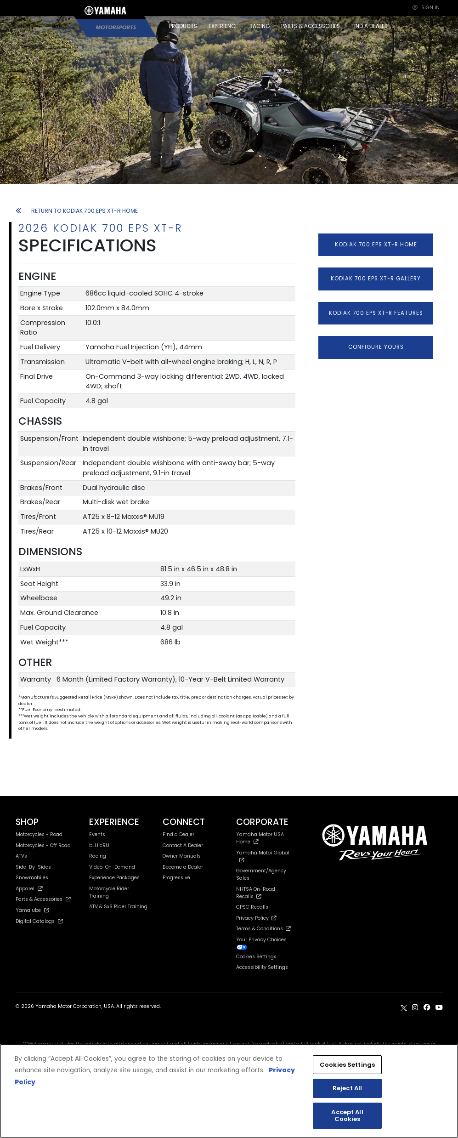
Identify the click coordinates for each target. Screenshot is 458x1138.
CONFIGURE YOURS (376, 347)
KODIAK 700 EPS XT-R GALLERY (376, 278)
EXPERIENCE (223, 26)
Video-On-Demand (112, 867)
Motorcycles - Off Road (43, 845)
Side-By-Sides (33, 867)
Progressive (176, 877)
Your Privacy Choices (261, 943)
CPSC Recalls (252, 907)
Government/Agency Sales (261, 874)
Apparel (29, 888)
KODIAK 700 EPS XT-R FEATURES (376, 313)
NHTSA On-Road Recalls (255, 893)
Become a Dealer (183, 867)
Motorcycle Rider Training (109, 892)
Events (97, 834)
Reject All (347, 1088)
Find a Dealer (178, 834)
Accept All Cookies (347, 1116)
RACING (259, 26)
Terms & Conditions (263, 928)
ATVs (21, 856)
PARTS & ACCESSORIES (310, 26)
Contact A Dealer (183, 845)
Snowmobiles (32, 877)
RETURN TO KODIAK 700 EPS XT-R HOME (77, 211)
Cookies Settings (256, 957)
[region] (229, 1091)
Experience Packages (114, 877)
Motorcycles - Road (39, 834)
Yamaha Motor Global (262, 856)
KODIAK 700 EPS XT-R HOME (376, 244)
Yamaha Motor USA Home (260, 838)
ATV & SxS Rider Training (118, 906)
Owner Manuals (182, 856)
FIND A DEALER (369, 26)
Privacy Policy (256, 918)
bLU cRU (99, 845)
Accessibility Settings (262, 967)
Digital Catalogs (39, 921)
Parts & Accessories (43, 899)
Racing (97, 856)
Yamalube (33, 910)
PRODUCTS (183, 26)
